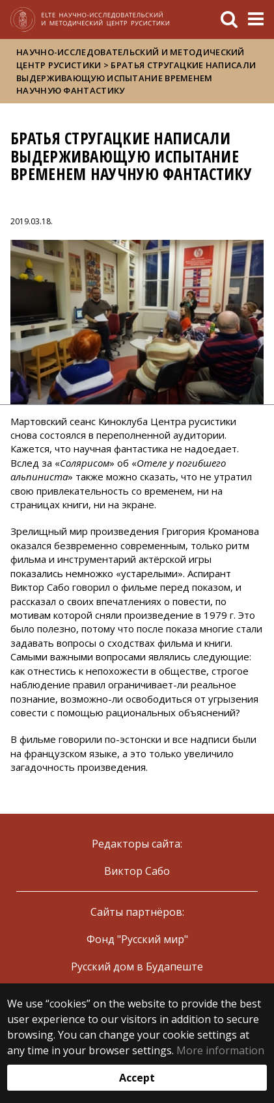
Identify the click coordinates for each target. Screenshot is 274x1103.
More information (220, 1050)
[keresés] (229, 19)
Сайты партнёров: (137, 912)
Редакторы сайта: (137, 844)
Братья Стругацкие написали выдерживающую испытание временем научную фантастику (136, 78)
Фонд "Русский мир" (137, 939)
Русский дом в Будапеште (137, 966)
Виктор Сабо (137, 871)
